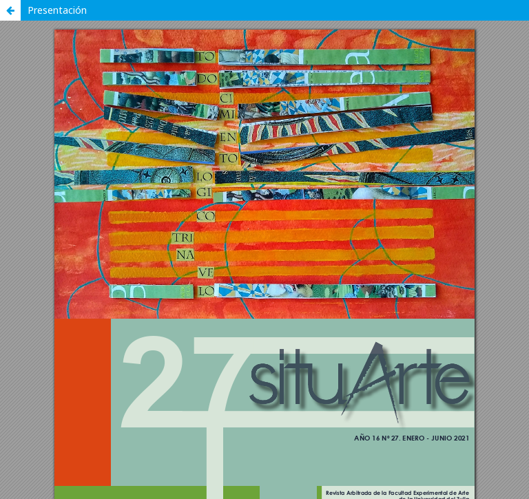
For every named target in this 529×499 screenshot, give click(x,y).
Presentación (57, 10)
